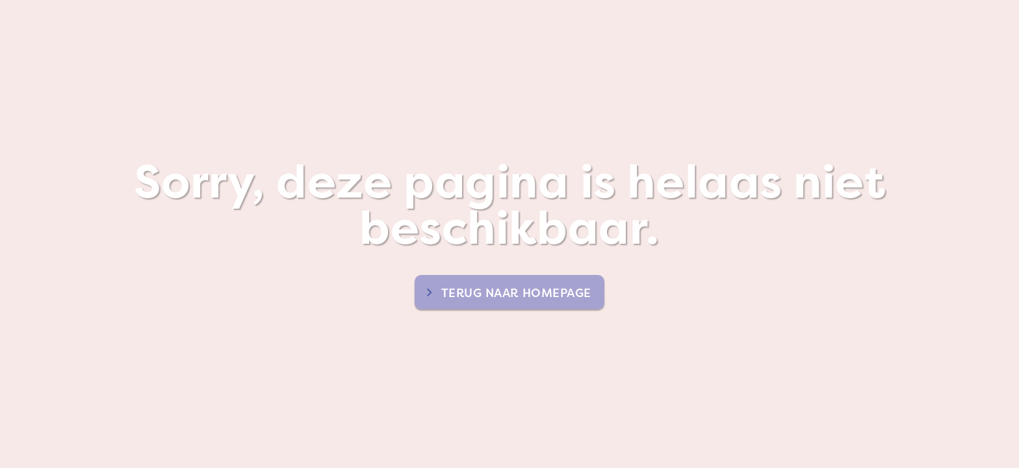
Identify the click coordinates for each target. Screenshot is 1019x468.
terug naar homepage (516, 293)
